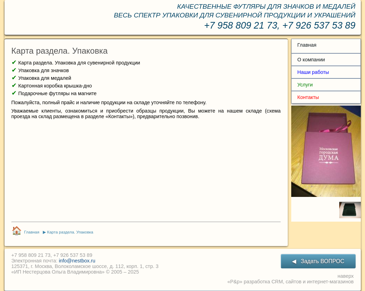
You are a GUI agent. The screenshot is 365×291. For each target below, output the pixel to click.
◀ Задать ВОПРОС (318, 261)
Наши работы (313, 72)
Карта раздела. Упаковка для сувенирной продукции (79, 63)
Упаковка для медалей (44, 78)
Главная (307, 45)
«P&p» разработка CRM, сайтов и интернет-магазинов (290, 281)
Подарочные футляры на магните (57, 93)
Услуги (305, 84)
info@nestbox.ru (77, 260)
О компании (311, 59)
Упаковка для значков (43, 70)
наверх (346, 276)
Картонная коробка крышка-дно (55, 86)
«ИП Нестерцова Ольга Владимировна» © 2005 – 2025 (75, 272)
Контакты (308, 97)
